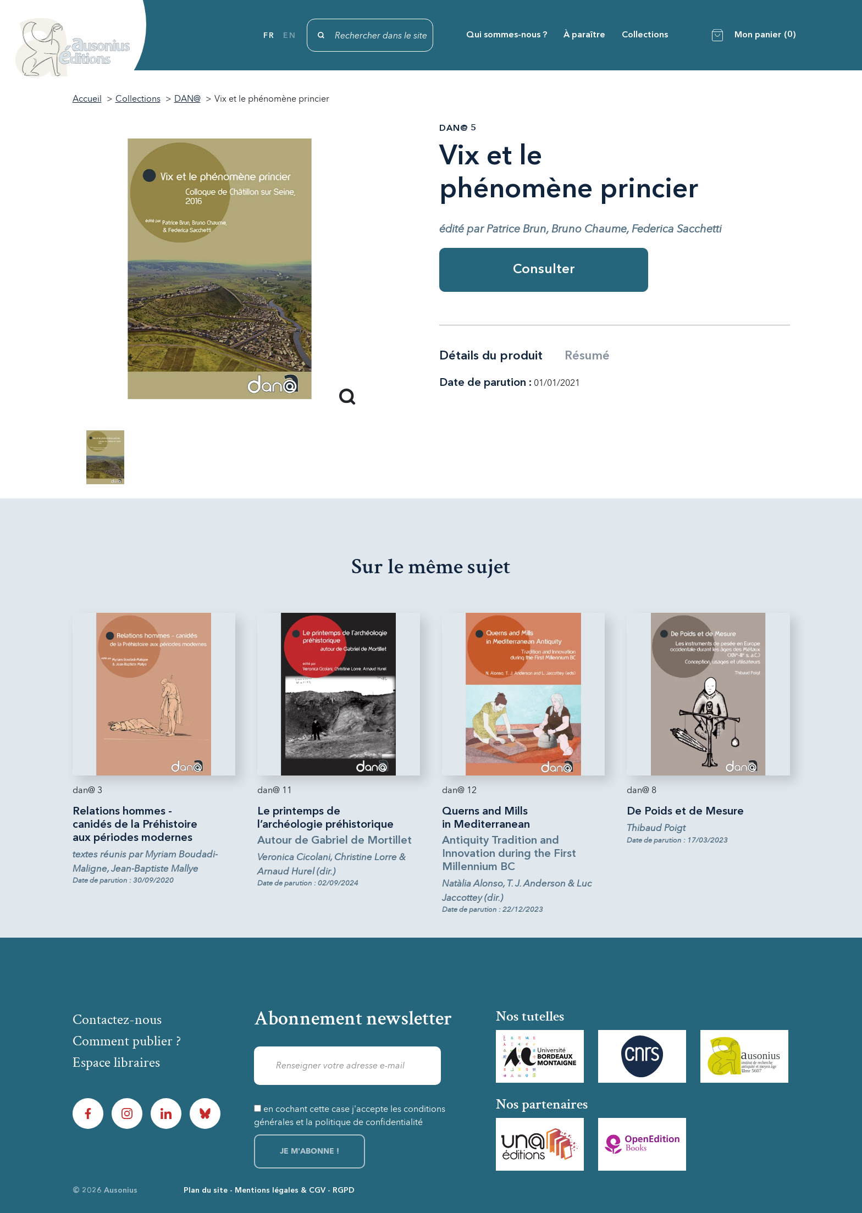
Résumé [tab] (587, 356)
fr (268, 36)
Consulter (544, 269)
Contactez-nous (117, 1019)
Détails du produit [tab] (491, 356)
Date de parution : (485, 383)
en (289, 36)
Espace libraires (116, 1062)
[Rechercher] (370, 35)
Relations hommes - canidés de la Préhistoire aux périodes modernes (135, 825)
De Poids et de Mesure (685, 811)
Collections (645, 35)
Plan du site (206, 1190)
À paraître (584, 35)
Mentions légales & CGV (280, 1190)
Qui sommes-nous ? (506, 35)
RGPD (344, 1190)
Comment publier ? (127, 1041)
